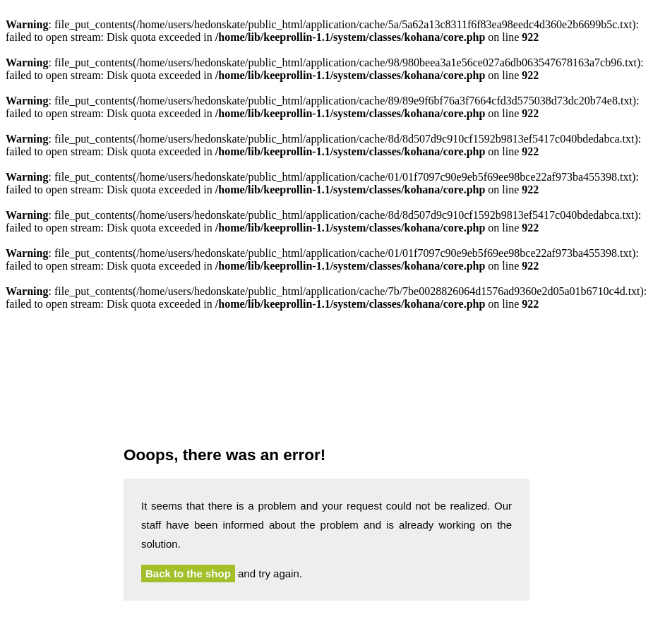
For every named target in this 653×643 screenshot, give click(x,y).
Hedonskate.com (326, 382)
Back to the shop (188, 573)
